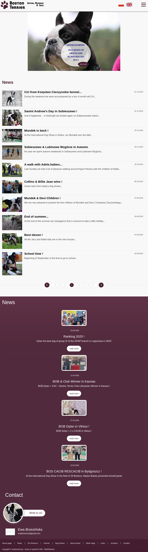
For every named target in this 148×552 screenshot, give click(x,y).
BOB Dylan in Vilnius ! (74, 426)
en (129, 5)
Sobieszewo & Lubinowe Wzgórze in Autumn (56, 146)
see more (83, 56)
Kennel (46, 543)
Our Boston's (33, 543)
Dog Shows (60, 543)
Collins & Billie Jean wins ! (43, 181)
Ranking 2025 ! (74, 336)
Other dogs (90, 543)
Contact (126, 543)
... (52, 285)
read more (74, 348)
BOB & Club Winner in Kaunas (74, 381)
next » (101, 284)
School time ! (33, 253)
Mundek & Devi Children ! (42, 198)
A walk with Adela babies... (43, 164)
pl (121, 5)
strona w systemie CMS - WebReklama (39, 549)
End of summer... (36, 216)
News (8, 302)
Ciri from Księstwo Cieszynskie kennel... (53, 91)
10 (86, 285)
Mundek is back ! (36, 130)
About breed (75, 543)
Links (103, 543)
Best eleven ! (33, 234)
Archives (114, 543)
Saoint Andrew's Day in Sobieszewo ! (50, 111)
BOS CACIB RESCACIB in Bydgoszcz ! (74, 471)
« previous (47, 285)
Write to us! (35, 512)
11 (90, 285)
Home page (7, 543)
